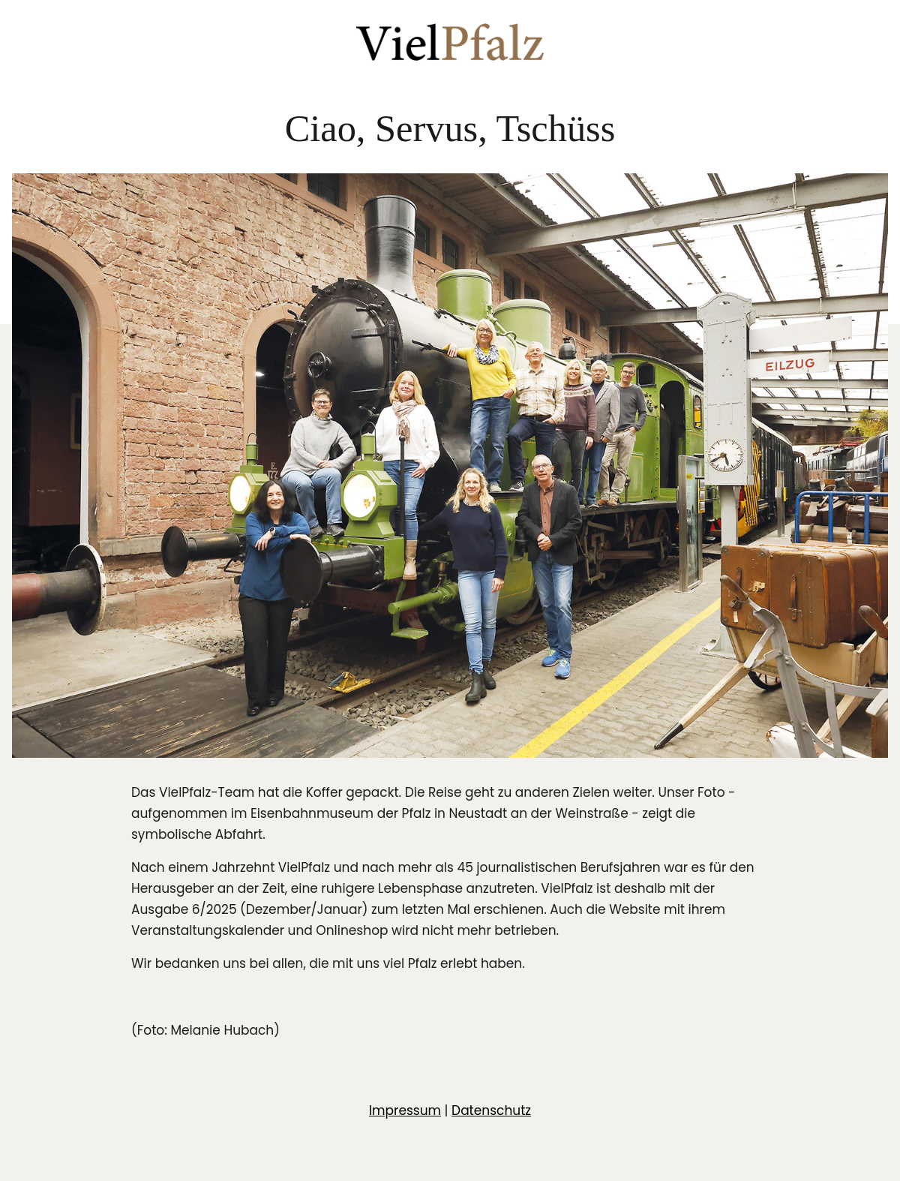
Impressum (405, 1110)
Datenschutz (491, 1110)
